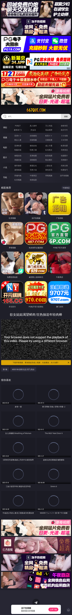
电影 (5, 147)
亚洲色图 (33, 155)
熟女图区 (48, 160)
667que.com (35, 110)
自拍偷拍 (33, 135)
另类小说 (33, 170)
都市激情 (17, 165)
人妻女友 (48, 165)
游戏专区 (64, 125)
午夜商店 (33, 175)
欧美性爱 (64, 145)
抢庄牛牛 (64, 130)
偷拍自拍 (33, 145)
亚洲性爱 (17, 145)
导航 (5, 177)
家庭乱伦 (33, 165)
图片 (5, 157)
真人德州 (33, 125)
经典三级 (33, 150)
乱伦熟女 (48, 150)
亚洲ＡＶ (17, 135)
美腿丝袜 (17, 160)
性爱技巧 (64, 170)
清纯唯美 (33, 160)
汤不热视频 (64, 175)
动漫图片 (64, 155)
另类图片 (64, 160)
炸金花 (33, 130)
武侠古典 (64, 165)
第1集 (5, 369)
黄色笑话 (48, 170)
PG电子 (18, 125)
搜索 (66, 116)
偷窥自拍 (17, 155)
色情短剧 (33, 180)
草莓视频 (48, 175)
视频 (5, 137)
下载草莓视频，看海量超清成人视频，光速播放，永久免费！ (41, 362)
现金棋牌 (48, 130)
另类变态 (64, 150)
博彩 (5, 127)
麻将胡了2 (18, 130)
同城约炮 (17, 175)
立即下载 (53, 609)
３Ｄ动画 (64, 135)
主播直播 (48, 140)
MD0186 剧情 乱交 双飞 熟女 (23, 369)
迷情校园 (17, 170)
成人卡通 (48, 145)
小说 (5, 167)
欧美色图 (48, 155)
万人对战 (48, 125)
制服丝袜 (17, 150)
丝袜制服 (33, 140)
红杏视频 (17, 180)
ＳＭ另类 (64, 140)
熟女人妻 (17, 140)
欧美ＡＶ (48, 135)
